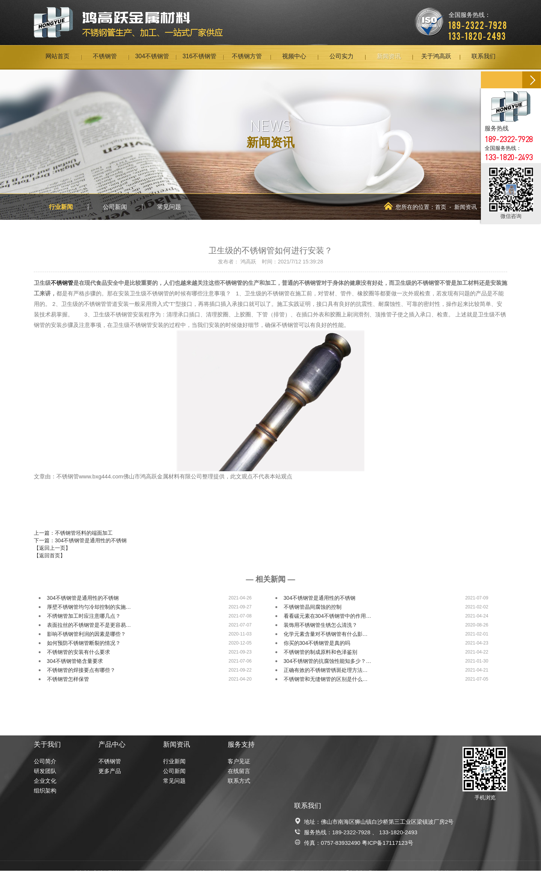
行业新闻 (61, 207)
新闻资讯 (389, 57)
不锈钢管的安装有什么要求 (78, 652)
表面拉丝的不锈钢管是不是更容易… (89, 625)
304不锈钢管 (152, 57)
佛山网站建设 (469, 873)
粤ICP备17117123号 (387, 843)
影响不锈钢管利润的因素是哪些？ (86, 634)
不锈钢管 (105, 57)
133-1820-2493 (398, 832)
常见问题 (169, 207)
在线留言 (239, 771)
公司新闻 (115, 207)
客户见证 (239, 761)
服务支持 (241, 744)
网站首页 (57, 57)
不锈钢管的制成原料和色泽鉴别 (320, 652)
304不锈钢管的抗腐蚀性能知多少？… (327, 661)
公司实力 (341, 57)
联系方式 (239, 781)
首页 (440, 207)
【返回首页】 (49, 555)
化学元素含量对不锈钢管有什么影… (326, 634)
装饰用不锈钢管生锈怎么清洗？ (320, 625)
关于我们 (47, 744)
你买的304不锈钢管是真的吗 (317, 643)
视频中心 (294, 57)
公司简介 (45, 761)
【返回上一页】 (52, 548)
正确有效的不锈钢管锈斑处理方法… (326, 670)
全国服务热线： (478, 21)
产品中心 (111, 744)
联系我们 (483, 57)
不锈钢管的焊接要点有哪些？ (81, 670)
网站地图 (496, 873)
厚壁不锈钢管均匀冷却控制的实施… (89, 607)
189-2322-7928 (351, 832)
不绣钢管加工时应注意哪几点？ (84, 616)
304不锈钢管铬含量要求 (75, 661)
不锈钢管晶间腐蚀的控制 (313, 607)
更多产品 (109, 771)
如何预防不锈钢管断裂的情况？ (84, 643)
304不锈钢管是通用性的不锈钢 (83, 598)
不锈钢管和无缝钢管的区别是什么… (326, 679)
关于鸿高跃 (436, 57)
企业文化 (45, 781)
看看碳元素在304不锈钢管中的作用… (327, 616)
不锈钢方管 (247, 57)
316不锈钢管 (200, 57)
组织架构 (45, 790)
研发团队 (45, 771)
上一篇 (73, 533)
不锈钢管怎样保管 (68, 679)
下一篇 (80, 540)
